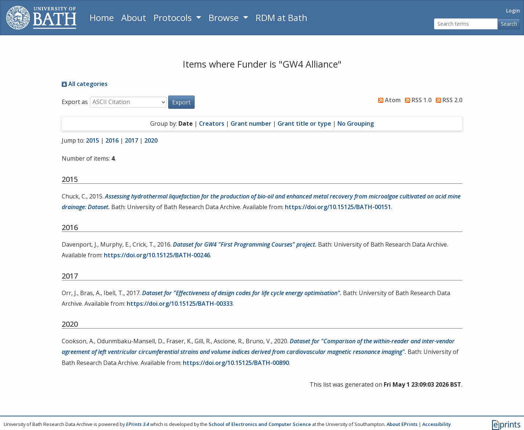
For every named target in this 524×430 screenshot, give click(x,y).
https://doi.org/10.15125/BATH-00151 (338, 207)
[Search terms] (466, 24)
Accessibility (436, 424)
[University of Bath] (41, 17)
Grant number (251, 123)
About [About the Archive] (133, 17)
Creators (211, 123)
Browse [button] (225, 17)
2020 (151, 140)
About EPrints (402, 424)
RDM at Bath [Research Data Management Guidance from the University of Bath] (281, 17)
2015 (92, 140)
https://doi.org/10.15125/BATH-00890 (236, 363)
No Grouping (355, 123)
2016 (112, 140)
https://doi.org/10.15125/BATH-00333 (180, 304)
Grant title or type (304, 123)
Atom (388, 100)
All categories (85, 84)
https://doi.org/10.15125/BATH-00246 (157, 255)
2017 (131, 140)
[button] (181, 102)
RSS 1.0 (416, 100)
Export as (75, 102)
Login (513, 10)
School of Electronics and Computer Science (260, 424)
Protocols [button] (173, 17)
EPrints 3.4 (137, 424)
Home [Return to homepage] (102, 17)
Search (509, 23)
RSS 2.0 (447, 100)
